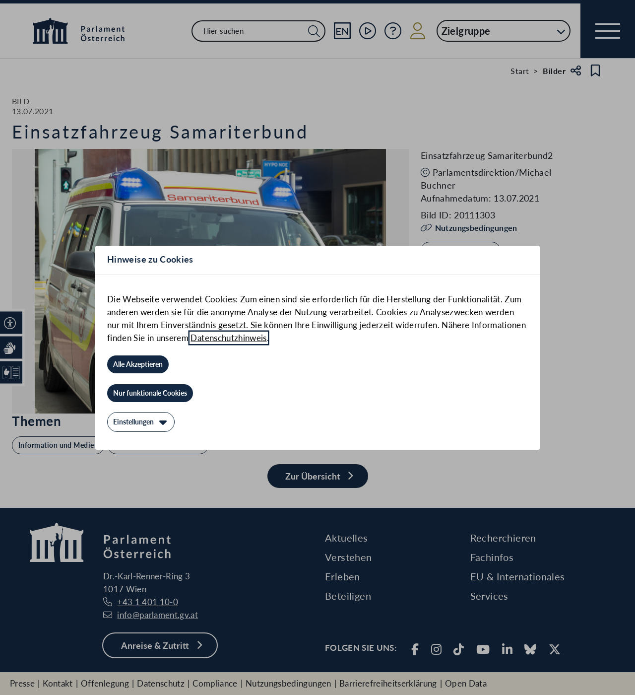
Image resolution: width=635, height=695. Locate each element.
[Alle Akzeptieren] (138, 364)
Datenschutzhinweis (228, 338)
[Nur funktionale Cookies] (150, 393)
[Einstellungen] (141, 422)
